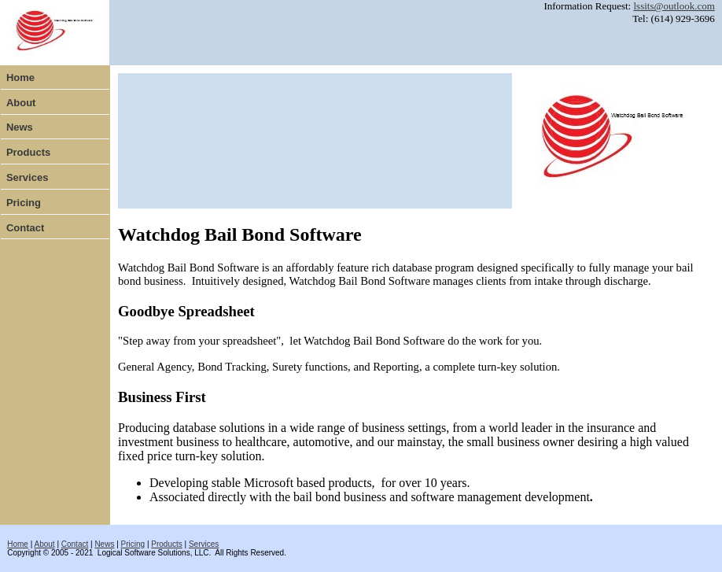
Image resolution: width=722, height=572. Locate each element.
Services (27, 177)
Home (20, 77)
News (19, 127)
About (21, 103)
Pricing (23, 203)
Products (28, 152)
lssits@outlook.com (673, 6)
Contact (25, 228)
